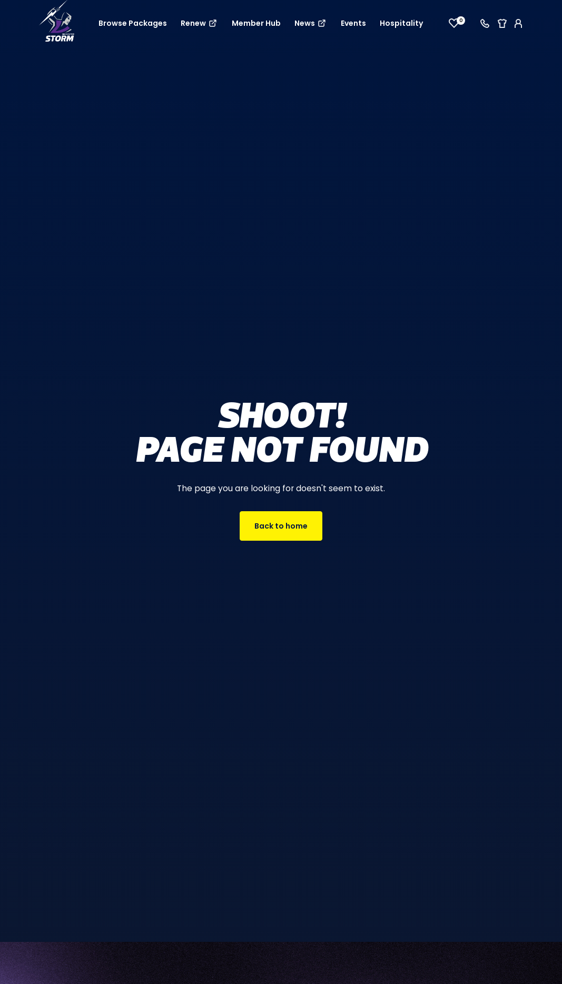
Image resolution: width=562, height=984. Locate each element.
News (310, 23)
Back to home (281, 526)
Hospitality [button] (401, 23)
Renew (199, 23)
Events (353, 23)
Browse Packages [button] (132, 23)
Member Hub (256, 23)
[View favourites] (454, 23)
